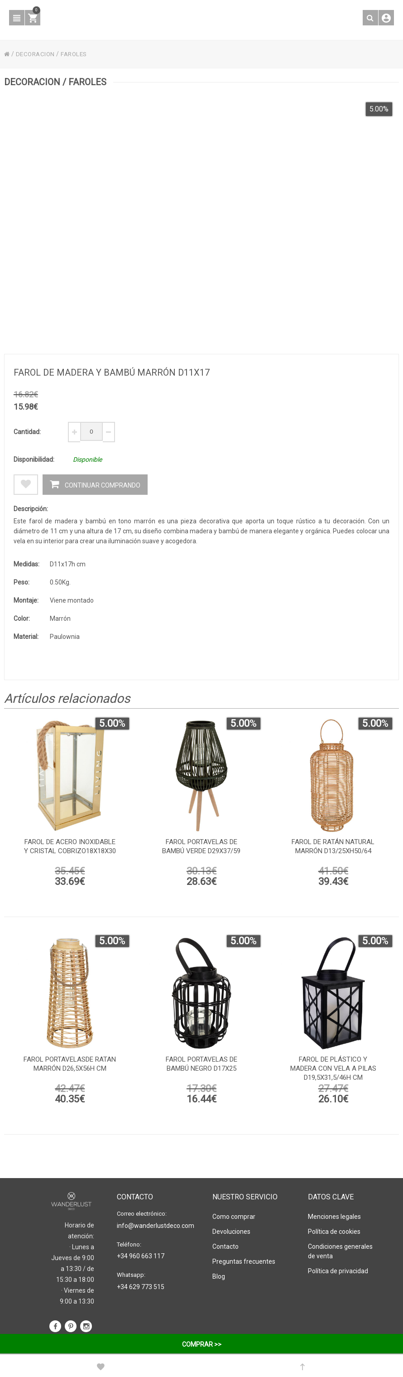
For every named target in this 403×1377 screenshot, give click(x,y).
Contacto (225, 1246)
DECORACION (37, 54)
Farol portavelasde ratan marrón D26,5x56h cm (70, 1065)
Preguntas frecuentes (243, 1261)
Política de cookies (334, 1231)
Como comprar (233, 1216)
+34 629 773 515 (140, 1286)
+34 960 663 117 (140, 1255)
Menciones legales (334, 1216)
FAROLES (77, 54)
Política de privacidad (338, 1270)
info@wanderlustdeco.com (153, 1225)
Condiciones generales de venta (340, 1250)
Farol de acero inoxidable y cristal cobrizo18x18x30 (70, 848)
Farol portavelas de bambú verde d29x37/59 (201, 848)
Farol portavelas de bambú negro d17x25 (201, 1065)
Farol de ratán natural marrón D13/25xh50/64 (333, 848)
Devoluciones (231, 1231)
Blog (218, 1276)
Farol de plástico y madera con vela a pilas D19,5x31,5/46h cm (333, 1070)
